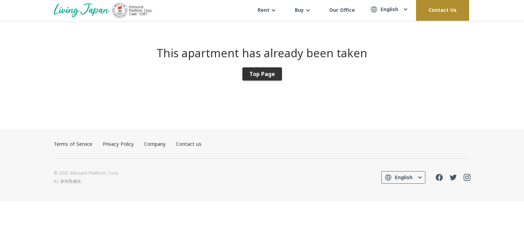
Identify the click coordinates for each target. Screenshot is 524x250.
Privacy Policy (118, 144)
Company (155, 144)
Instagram (467, 177)
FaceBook (439, 177)
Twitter (453, 177)
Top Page (262, 74)
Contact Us (443, 10)
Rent (266, 10)
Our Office (342, 10)
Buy (302, 10)
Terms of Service (73, 144)
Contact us (188, 144)
